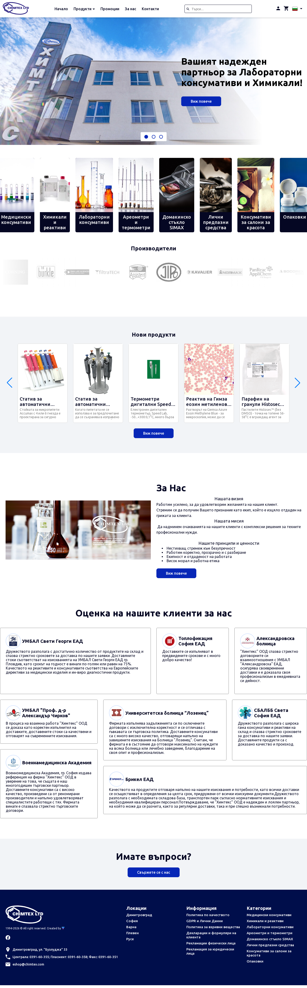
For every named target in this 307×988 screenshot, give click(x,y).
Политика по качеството (207, 915)
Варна (131, 927)
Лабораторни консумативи (270, 927)
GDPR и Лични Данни (204, 921)
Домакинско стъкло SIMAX (270, 939)
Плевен (132, 933)
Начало (61, 9)
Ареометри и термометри (269, 933)
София (132, 921)
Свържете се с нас (153, 872)
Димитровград (139, 915)
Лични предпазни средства (270, 945)
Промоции (109, 9)
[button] (146, 137)
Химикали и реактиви (265, 921)
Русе (130, 939)
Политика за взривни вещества (213, 927)
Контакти (150, 9)
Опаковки (255, 961)
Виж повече (201, 101)
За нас (130, 9)
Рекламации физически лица (211, 943)
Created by (56, 928)
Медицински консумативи (269, 915)
